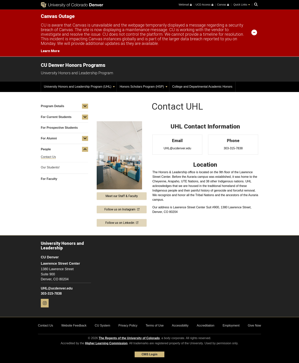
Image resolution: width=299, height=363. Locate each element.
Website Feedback (73, 325)
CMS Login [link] (149, 354)
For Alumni (49, 138)
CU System (102, 325)
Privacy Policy (127, 325)
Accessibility (180, 325)
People (46, 149)
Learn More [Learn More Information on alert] (50, 51)
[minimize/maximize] (254, 32)
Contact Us (45, 325)
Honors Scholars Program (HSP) (143, 86)
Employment (231, 325)
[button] (85, 106)
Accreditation (206, 325)
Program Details (52, 106)
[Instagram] (46, 308)
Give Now (254, 325)
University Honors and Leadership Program (77, 73)
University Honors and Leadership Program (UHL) (79, 86)
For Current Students (56, 117)
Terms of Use (155, 325)
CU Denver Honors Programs (73, 65)
